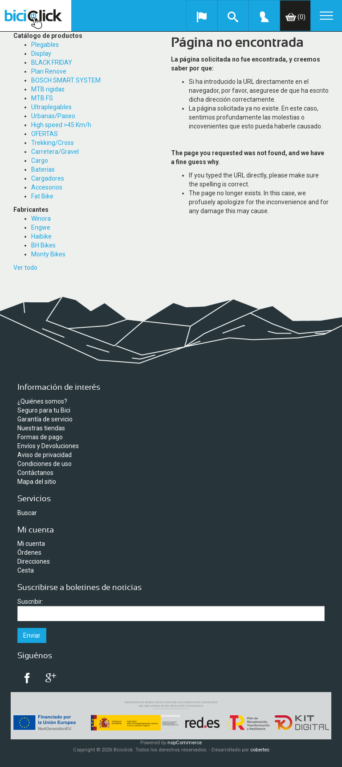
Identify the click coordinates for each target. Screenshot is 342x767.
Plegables (45, 44)
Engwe (40, 227)
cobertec (259, 750)
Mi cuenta (31, 543)
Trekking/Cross (52, 142)
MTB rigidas (48, 89)
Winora (41, 218)
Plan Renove (48, 71)
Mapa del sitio (36, 481)
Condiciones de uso (44, 463)
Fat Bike (42, 196)
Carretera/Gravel (55, 151)
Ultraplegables (51, 107)
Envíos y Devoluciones (48, 445)
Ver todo (25, 267)
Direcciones (33, 561)
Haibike (41, 236)
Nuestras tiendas (41, 428)
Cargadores (47, 178)
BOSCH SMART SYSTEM (66, 80)
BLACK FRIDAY (51, 62)
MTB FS (42, 98)
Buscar (27, 512)
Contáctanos (35, 472)
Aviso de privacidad (44, 454)
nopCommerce (184, 743)
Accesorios (46, 187)
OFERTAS (44, 133)
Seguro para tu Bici (43, 410)
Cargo (39, 160)
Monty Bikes (48, 254)
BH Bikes (43, 245)
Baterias (43, 169)
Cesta (25, 570)
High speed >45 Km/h (61, 124)
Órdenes (29, 552)
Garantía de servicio (45, 419)
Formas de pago (40, 437)
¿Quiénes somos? (42, 401)
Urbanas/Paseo (53, 116)
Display (41, 53)
